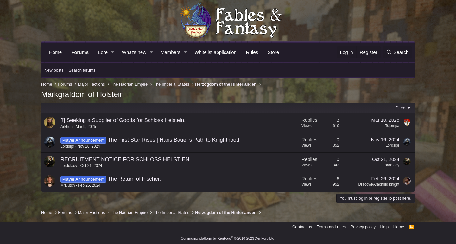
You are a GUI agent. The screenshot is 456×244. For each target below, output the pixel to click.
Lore (103, 52)
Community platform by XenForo (228, 238)
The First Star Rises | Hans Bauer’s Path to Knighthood (173, 140)
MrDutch (67, 185)
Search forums (82, 70)
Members (170, 52)
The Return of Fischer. (134, 179)
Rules (252, 52)
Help (384, 226)
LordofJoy (68, 166)
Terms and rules (331, 226)
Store (273, 52)
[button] (112, 52)
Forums (80, 52)
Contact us (302, 226)
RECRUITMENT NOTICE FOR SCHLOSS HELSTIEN (124, 160)
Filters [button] (400, 108)
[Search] (397, 52)
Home (55, 52)
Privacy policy (363, 226)
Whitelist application (215, 52)
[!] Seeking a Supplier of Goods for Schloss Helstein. (123, 120)
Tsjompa (392, 126)
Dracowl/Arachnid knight (378, 184)
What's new (134, 52)
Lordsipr (67, 146)
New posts (54, 70)
